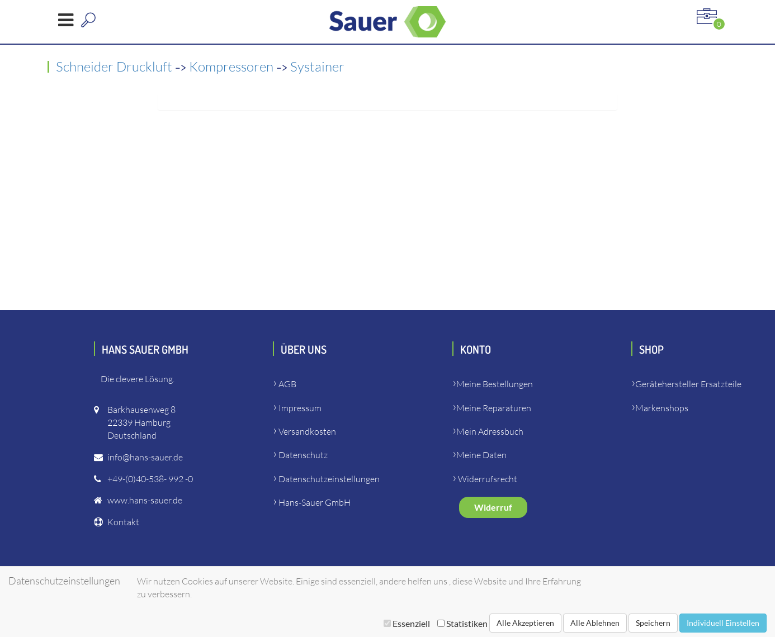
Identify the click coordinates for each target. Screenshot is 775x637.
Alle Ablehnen (595, 623)
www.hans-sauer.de (144, 500)
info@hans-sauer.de (145, 457)
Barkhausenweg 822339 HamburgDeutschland (141, 422)
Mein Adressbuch (489, 431)
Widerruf (493, 507)
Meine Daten (481, 454)
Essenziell (407, 623)
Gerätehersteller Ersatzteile (688, 383)
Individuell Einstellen (723, 623)
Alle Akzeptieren (525, 623)
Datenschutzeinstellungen (329, 478)
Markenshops (661, 407)
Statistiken (462, 623)
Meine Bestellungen (494, 383)
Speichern (653, 623)
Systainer (317, 66)
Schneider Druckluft (115, 66)
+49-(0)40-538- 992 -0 (150, 478)
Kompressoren (232, 66)
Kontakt (123, 521)
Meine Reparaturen (493, 407)
